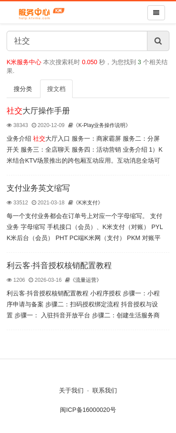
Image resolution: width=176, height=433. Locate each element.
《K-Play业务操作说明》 (99, 125)
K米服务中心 (24, 61)
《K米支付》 (85, 203)
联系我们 (104, 390)
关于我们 (71, 390)
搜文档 (56, 88)
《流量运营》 (83, 280)
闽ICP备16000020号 (88, 409)
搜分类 (23, 88)
